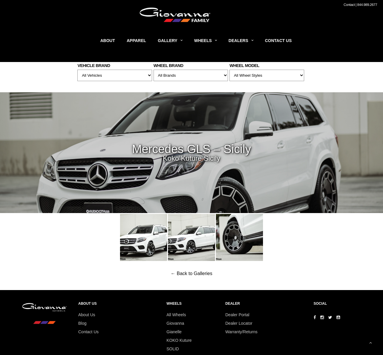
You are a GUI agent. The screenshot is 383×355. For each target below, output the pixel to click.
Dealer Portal (237, 314)
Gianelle (173, 331)
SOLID (172, 348)
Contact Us (278, 40)
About (107, 40)
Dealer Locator (238, 323)
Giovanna (175, 323)
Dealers (238, 40)
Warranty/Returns (241, 331)
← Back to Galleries (191, 273)
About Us (86, 314)
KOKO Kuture (179, 340)
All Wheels (176, 314)
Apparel (136, 40)
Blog (82, 323)
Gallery (167, 40)
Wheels (203, 40)
